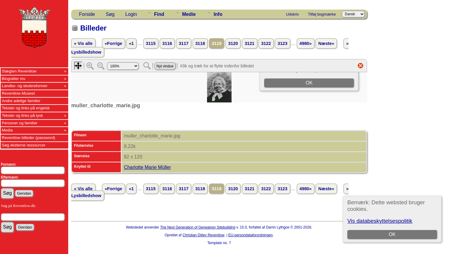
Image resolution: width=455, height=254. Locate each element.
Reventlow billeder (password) (28, 137)
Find (159, 14)
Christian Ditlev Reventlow (203, 235)
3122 (266, 43)
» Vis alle (83, 43)
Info (218, 14)
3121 (250, 43)
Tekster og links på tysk (22, 115)
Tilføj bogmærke (322, 14)
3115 (151, 43)
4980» (305, 43)
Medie (189, 14)
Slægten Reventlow (19, 71)
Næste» (326, 43)
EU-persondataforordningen (250, 235)
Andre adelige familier (21, 101)
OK (392, 234)
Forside (87, 14)
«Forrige (113, 43)
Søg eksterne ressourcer (23, 145)
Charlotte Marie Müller (147, 167)
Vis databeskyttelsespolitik (379, 221)
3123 (282, 43)
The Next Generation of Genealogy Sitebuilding (197, 227)
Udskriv (292, 14)
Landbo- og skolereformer (25, 86)
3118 (200, 43)
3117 (184, 43)
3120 (233, 43)
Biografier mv (13, 78)
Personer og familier (19, 123)
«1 (131, 43)
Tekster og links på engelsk (26, 108)
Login (131, 14)
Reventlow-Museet (18, 93)
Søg (110, 14)
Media (7, 130)
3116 (167, 43)
